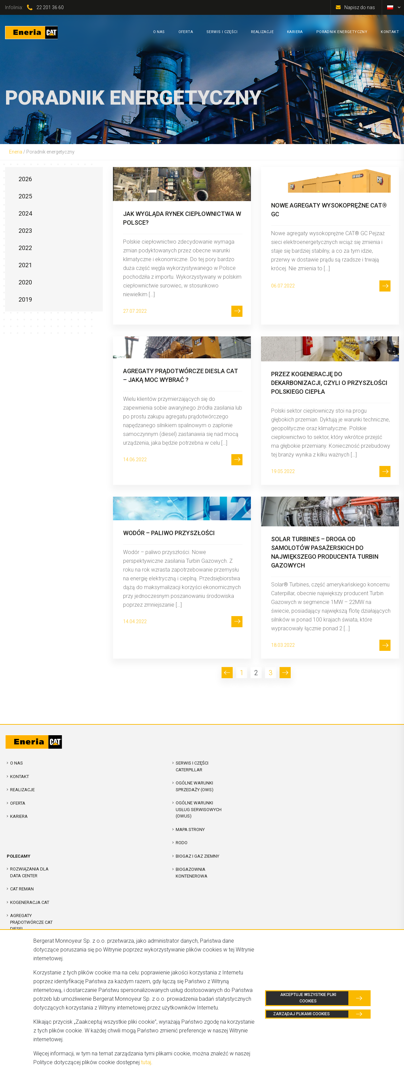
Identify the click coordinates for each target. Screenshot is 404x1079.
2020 (25, 282)
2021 (25, 265)
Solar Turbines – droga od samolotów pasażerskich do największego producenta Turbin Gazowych (324, 552)
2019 (25, 299)
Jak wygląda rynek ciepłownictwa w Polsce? (182, 218)
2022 (25, 247)
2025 (25, 196)
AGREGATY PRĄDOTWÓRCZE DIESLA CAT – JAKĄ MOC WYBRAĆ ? (180, 375)
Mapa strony (190, 829)
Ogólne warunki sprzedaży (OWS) (194, 786)
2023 (25, 230)
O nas (16, 763)
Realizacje (22, 789)
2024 (25, 213)
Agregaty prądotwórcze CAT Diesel (31, 922)
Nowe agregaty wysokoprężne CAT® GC (329, 210)
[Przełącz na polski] (390, 7)
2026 (25, 179)
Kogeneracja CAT (29, 902)
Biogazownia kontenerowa (191, 873)
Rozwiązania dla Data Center (29, 872)
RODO (181, 842)
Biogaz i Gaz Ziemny (197, 856)
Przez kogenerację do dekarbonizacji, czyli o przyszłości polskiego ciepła (329, 382)
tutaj (146, 1062)
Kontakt (19, 776)
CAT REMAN (22, 888)
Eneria (15, 152)
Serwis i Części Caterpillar (192, 766)
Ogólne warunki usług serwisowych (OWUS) (199, 809)
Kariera (19, 816)
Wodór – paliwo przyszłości (169, 532)
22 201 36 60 (50, 7)
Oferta (17, 803)
